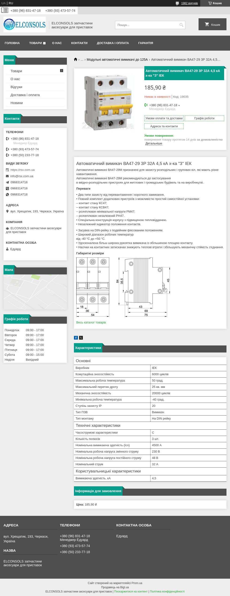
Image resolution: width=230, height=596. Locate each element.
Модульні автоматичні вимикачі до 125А (117, 59)
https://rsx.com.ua (23, 170)
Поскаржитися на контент (130, 591)
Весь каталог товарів (91, 322)
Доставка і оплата (113, 43)
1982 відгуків (189, 3)
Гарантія (145, 43)
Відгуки (16, 87)
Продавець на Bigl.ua (115, 587)
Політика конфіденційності (167, 591)
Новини (17, 103)
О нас (57, 43)
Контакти (79, 43)
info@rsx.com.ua (21, 176)
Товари (35, 43)
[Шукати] (181, 25)
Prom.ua (137, 583)
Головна (12, 43)
